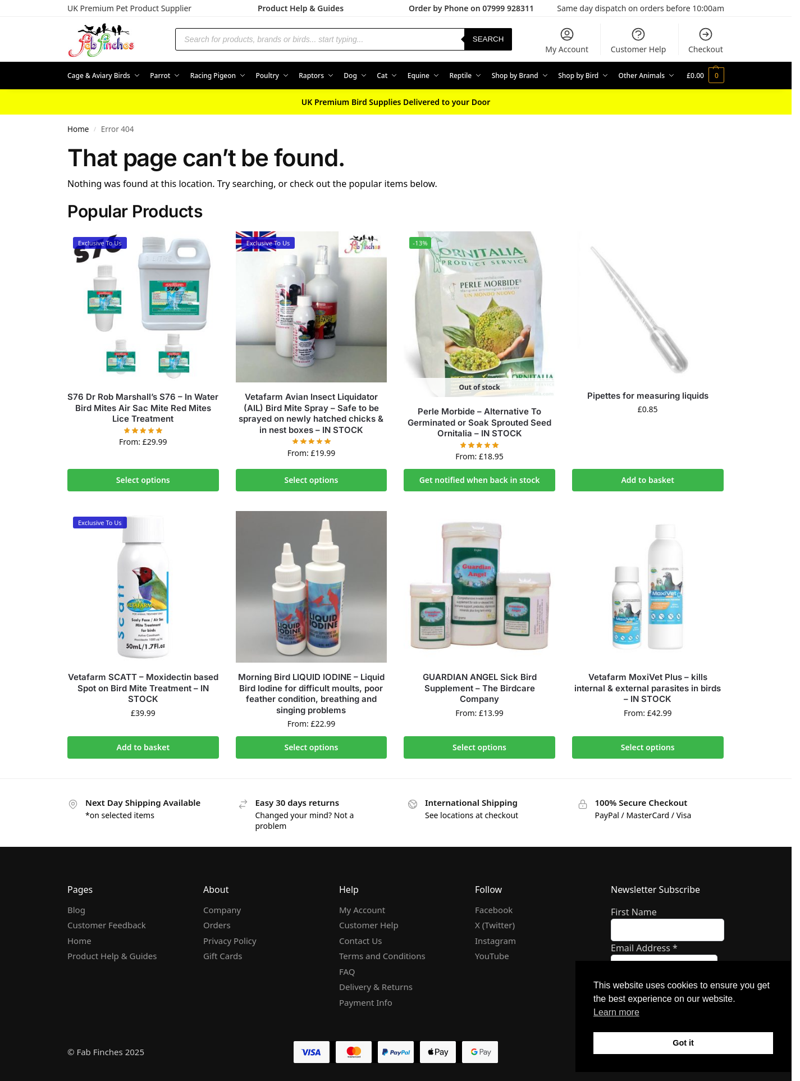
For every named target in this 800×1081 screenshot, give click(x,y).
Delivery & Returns (376, 986)
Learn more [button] (616, 1012)
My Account (566, 40)
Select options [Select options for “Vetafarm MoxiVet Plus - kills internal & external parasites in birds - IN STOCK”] (648, 747)
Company (222, 909)
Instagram (495, 940)
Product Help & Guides (301, 8)
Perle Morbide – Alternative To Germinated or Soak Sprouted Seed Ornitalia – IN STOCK (479, 422)
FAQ (347, 971)
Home (78, 129)
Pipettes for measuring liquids (647, 395)
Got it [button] (683, 1042)
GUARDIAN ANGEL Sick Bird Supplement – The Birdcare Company (480, 688)
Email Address (644, 948)
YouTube (492, 955)
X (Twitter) (495, 925)
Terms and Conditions (382, 955)
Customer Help (638, 40)
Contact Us (360, 940)
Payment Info (365, 1002)
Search (488, 39)
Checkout (705, 40)
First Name (634, 912)
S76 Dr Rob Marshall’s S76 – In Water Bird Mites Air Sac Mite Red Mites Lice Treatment (142, 407)
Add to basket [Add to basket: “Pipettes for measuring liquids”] (647, 480)
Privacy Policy (230, 940)
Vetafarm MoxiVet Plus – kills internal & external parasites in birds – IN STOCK (647, 688)
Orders (217, 925)
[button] (705, 75)
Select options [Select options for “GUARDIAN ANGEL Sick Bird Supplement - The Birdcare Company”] (479, 747)
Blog (76, 909)
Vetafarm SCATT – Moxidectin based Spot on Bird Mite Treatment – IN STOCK (143, 688)
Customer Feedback (106, 925)
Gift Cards (222, 955)
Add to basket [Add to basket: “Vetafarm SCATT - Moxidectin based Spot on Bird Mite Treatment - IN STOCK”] (143, 747)
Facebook (494, 909)
